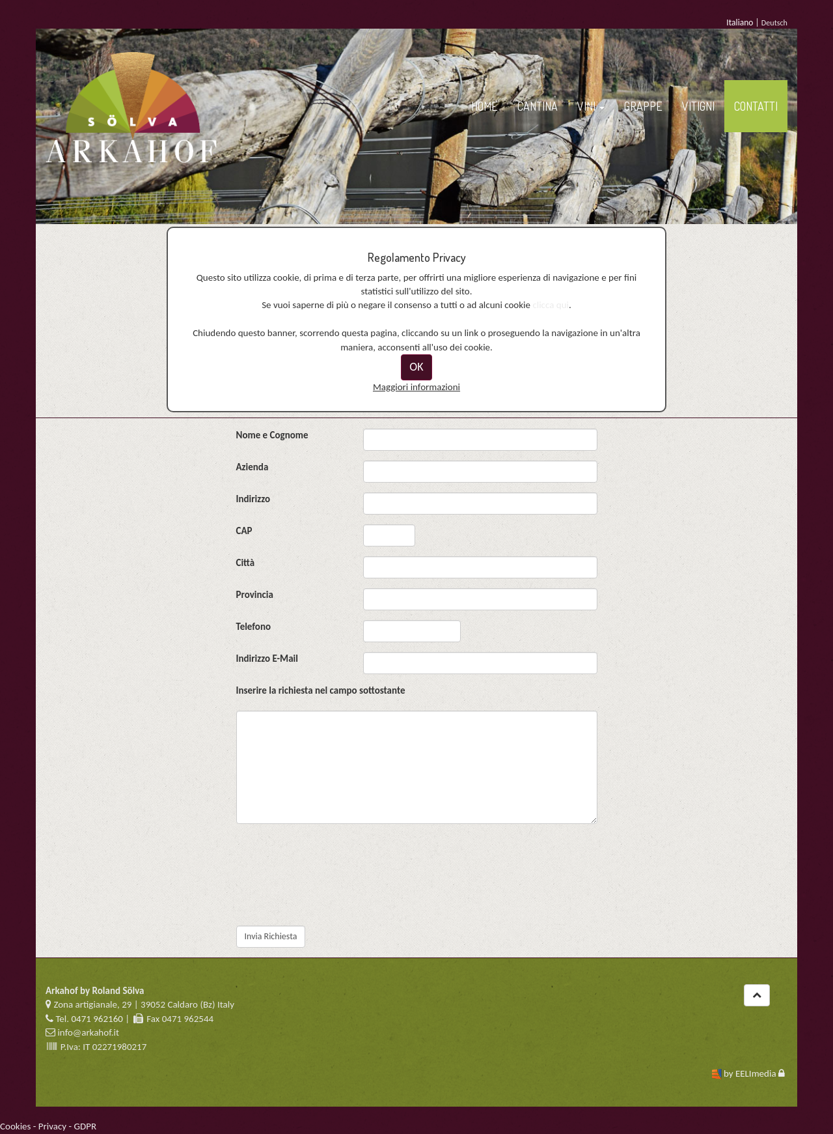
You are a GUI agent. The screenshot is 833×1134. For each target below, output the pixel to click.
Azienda (252, 467)
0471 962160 (96, 1019)
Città (245, 563)
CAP (244, 531)
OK (416, 367)
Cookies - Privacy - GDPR (48, 1126)
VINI (591, 106)
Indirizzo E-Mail (267, 658)
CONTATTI (756, 106)
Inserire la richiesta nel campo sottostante (320, 690)
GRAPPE (643, 106)
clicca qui (550, 305)
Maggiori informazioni (416, 387)
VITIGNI (698, 106)
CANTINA (537, 106)
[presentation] (335, 890)
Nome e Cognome (272, 435)
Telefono (253, 626)
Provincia (254, 595)
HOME (484, 106)
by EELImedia (750, 1073)
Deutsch (774, 22)
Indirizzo (253, 499)
